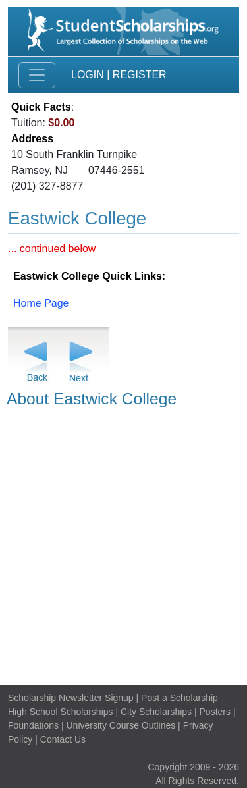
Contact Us (63, 739)
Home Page (41, 303)
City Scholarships (156, 711)
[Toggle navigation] (36, 75)
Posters (215, 711)
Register (140, 74)
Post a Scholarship (179, 698)
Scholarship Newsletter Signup (71, 698)
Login (87, 74)
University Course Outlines (120, 725)
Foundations (33, 725)
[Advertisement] (123, 544)
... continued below (52, 248)
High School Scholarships (60, 711)
